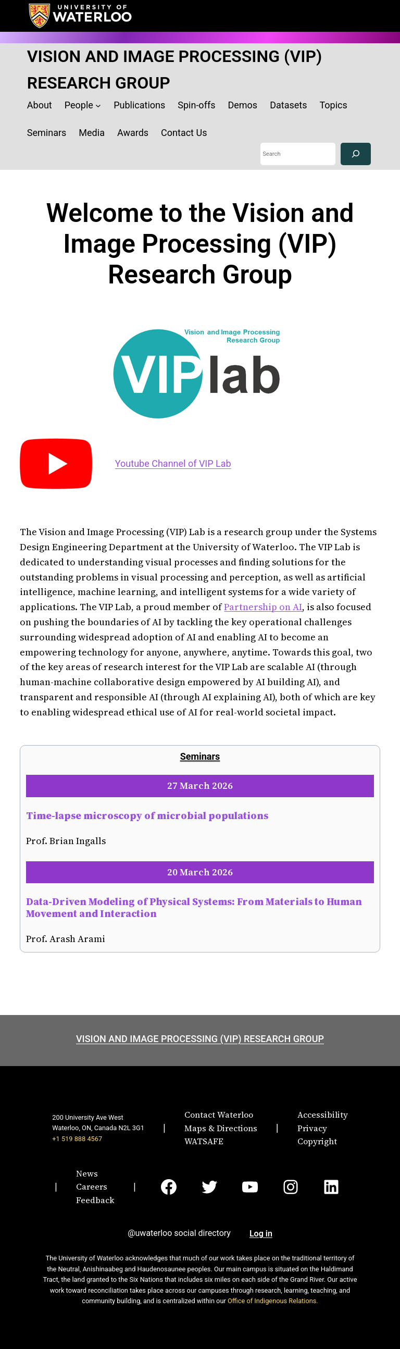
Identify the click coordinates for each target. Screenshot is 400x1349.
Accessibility (322, 1114)
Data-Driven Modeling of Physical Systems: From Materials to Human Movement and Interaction (194, 907)
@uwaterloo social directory (179, 1233)
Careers (91, 1186)
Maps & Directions (220, 1128)
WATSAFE (203, 1141)
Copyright (317, 1141)
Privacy (312, 1128)
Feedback (95, 1200)
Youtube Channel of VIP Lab (173, 463)
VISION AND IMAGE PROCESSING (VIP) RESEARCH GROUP (200, 1038)
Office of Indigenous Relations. (273, 1301)
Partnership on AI (263, 606)
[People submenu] (98, 105)
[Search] (356, 154)
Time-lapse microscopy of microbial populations (147, 815)
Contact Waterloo (218, 1114)
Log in (260, 1234)
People (79, 105)
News (87, 1173)
